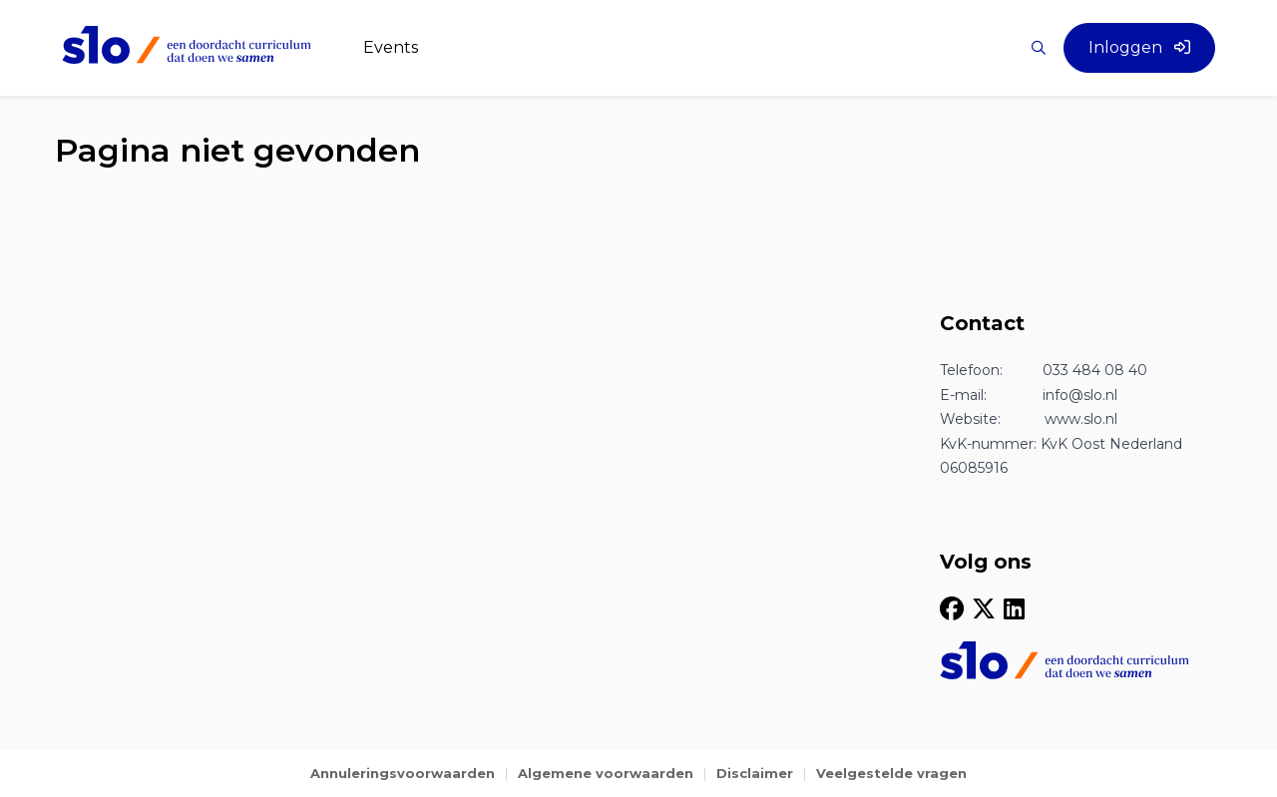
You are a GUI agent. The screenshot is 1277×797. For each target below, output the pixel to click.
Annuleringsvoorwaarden (402, 773)
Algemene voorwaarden (605, 773)
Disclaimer (754, 773)
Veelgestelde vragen (891, 773)
